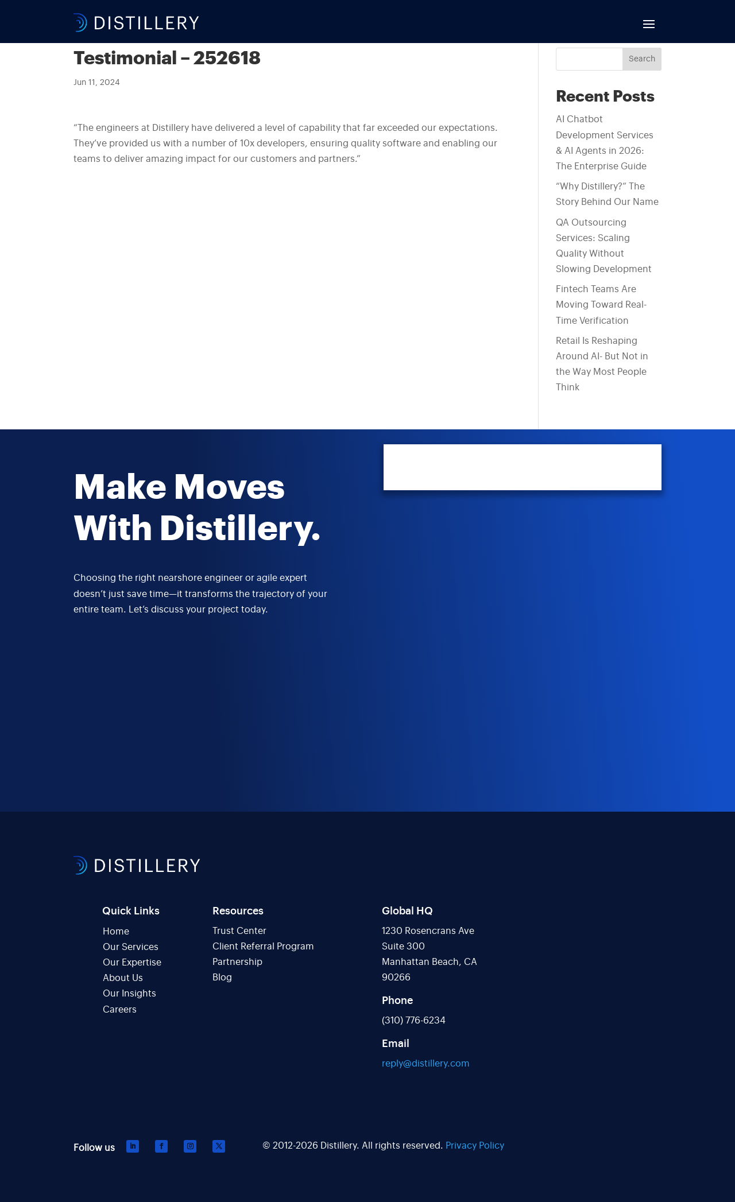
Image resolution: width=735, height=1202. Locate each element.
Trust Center (239, 931)
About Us (123, 978)
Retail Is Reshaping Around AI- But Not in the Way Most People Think (602, 364)
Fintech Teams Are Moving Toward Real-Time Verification (601, 305)
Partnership (237, 962)
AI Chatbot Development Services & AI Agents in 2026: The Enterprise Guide (604, 143)
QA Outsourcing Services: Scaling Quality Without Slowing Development (604, 246)
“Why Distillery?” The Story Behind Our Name (607, 194)
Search (642, 59)
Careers (120, 1009)
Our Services (130, 947)
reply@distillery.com (426, 1063)
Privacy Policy (475, 1145)
